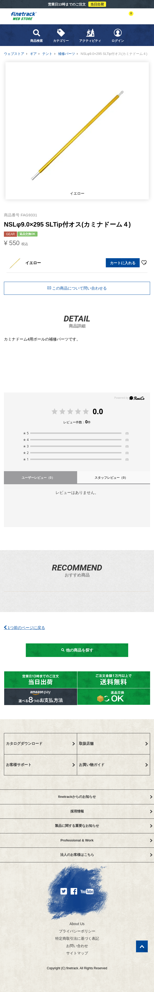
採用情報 (111, 811)
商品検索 (36, 35)
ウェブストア (14, 54)
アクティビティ (90, 35)
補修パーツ (66, 54)
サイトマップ (77, 953)
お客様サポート (40, 765)
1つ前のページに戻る (24, 627)
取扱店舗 (113, 743)
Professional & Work (106, 840)
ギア (33, 54)
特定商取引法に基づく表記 (77, 938)
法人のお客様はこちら (106, 855)
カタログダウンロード (40, 743)
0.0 (98, 411)
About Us (77, 924)
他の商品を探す (77, 650)
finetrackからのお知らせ (105, 797)
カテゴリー (61, 35)
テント (47, 54)
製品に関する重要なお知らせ (103, 826)
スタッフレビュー (111, 478)
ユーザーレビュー (38, 478)
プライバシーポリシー (77, 931)
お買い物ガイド (113, 765)
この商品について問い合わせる (77, 288)
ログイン (117, 35)
